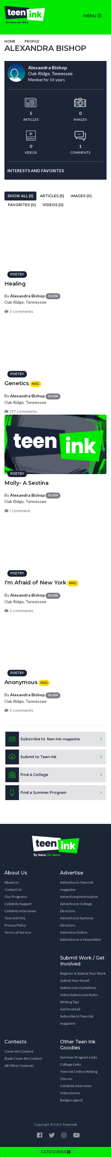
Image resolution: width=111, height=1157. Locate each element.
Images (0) (81, 196)
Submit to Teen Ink (31, 757)
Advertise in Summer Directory (77, 921)
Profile (32, 41)
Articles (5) (52, 196)
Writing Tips (69, 1002)
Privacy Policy (15, 925)
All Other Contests (19, 1065)
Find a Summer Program (35, 792)
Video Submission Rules (79, 995)
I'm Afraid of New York (35, 582)
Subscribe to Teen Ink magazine (76, 1020)
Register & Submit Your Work (83, 973)
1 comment (17, 511)
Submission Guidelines (78, 987)
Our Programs (15, 896)
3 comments (18, 311)
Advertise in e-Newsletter (80, 939)
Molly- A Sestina (26, 483)
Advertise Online (73, 932)
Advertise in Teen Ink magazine (76, 886)
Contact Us (13, 889)
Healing (15, 283)
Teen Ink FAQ (14, 918)
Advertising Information (79, 896)
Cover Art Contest (18, 1051)
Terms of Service (17, 932)
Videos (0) (53, 205)
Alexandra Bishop (27, 295)
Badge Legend (71, 1100)
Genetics (16, 383)
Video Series (70, 1093)
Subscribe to (42, 739)
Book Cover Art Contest (23, 1058)
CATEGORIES (55, 1152)
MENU (92, 15)
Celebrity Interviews (20, 911)
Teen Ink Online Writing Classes (78, 1075)
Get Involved (70, 1009)
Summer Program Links (78, 1057)
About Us (11, 882)
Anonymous (21, 682)
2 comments (18, 611)
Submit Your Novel (74, 980)
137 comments (20, 411)
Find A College (26, 774)
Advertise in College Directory (76, 907)
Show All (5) (20, 196)
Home (9, 41)
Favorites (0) (22, 205)
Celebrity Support (18, 904)
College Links (70, 1064)
